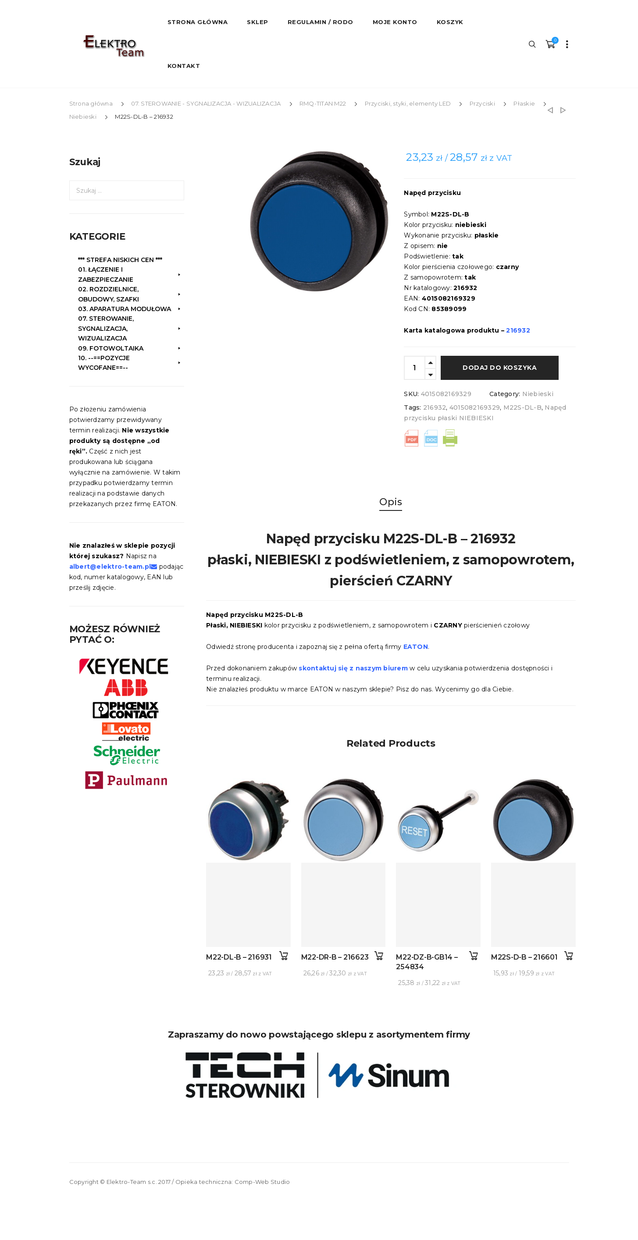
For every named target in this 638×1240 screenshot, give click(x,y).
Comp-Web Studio (262, 1181)
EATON (415, 647)
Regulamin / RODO (320, 21)
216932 (434, 407)
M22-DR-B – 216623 (335, 957)
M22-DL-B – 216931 (239, 957)
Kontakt (184, 65)
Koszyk (450, 21)
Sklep (257, 21)
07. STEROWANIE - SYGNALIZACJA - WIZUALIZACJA (206, 103)
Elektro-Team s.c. (132, 1181)
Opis (390, 502)
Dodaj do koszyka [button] (284, 956)
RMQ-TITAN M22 (322, 103)
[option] (316, 219)
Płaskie (524, 103)
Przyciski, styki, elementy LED (408, 103)
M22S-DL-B (522, 407)
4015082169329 (474, 407)
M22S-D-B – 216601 (524, 957)
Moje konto (395, 21)
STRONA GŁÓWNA (198, 21)
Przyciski (482, 103)
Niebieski (82, 116)
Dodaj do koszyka (500, 368)
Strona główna (91, 103)
